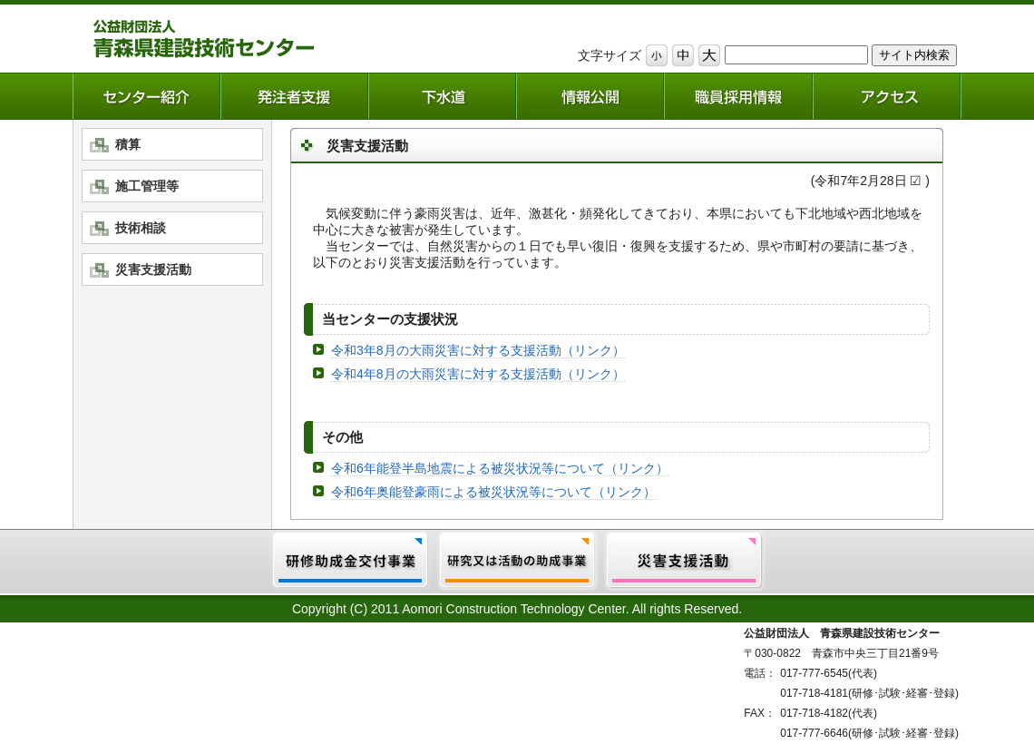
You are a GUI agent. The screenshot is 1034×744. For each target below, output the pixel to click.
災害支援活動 (153, 269)
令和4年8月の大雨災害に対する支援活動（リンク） (478, 374)
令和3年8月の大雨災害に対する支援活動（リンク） (478, 350)
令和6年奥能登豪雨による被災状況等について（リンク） (493, 492)
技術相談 (140, 227)
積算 (128, 144)
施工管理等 (147, 186)
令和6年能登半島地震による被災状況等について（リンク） (499, 468)
